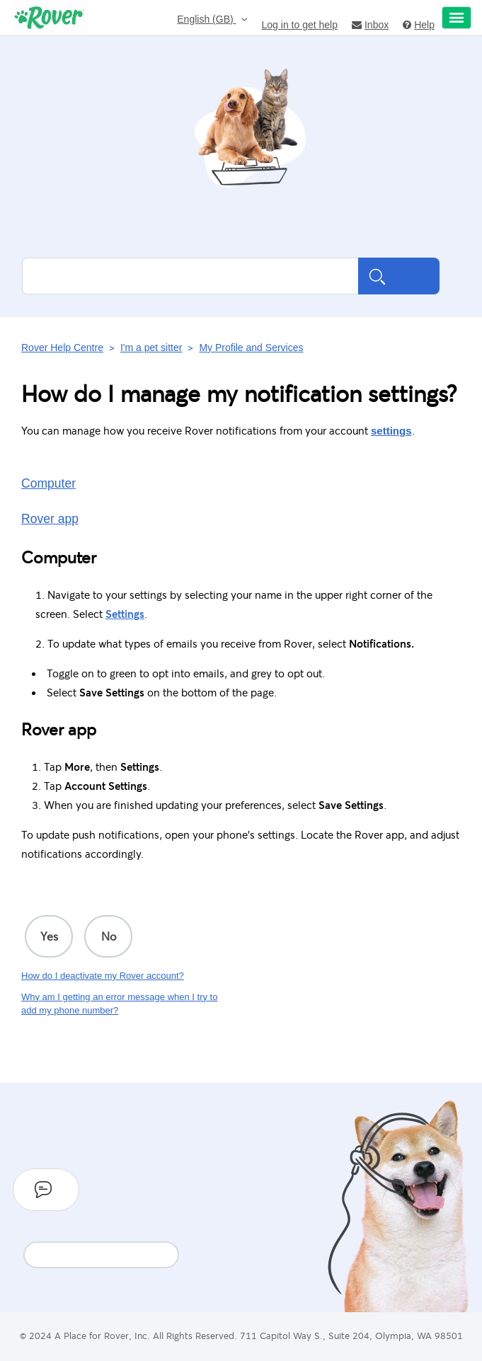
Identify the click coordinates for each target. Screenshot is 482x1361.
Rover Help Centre (62, 347)
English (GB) (206, 19)
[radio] (49, 936)
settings (391, 431)
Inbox (370, 24)
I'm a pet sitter (151, 347)
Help (419, 24)
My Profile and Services (251, 347)
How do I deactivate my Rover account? (102, 975)
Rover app (50, 519)
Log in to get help (300, 24)
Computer (48, 483)
